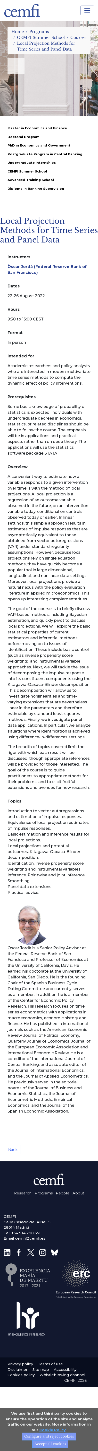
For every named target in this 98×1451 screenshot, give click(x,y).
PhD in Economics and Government (39, 145)
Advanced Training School (31, 180)
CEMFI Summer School (41, 37)
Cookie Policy (52, 1446)
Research (23, 1193)
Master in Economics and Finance (37, 128)
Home (17, 31)
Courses (78, 37)
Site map (41, 1369)
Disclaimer (18, 1369)
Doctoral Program (24, 137)
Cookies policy (21, 1375)
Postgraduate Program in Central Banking (45, 154)
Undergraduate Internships (32, 162)
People (62, 1193)
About (78, 1193)
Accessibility (65, 1369)
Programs (39, 31)
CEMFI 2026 (75, 1380)
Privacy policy (20, 1364)
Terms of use (50, 1364)
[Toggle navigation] (87, 10)
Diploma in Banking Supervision (36, 188)
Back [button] (13, 1149)
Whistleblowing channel (62, 1375)
